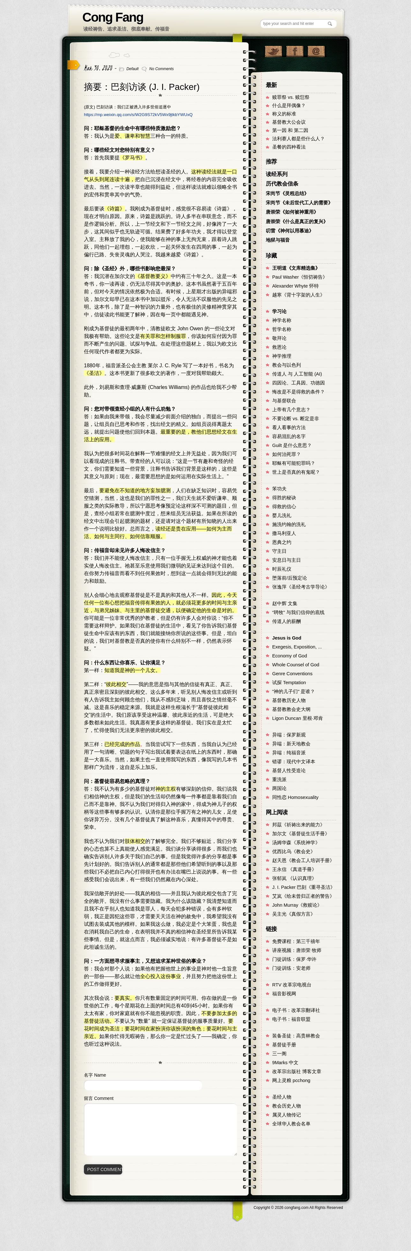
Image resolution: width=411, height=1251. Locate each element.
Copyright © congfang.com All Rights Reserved (298, 1207)
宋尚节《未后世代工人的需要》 (299, 202)
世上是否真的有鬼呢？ (296, 472)
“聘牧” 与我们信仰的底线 (298, 612)
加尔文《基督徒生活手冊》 (301, 833)
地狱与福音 (278, 240)
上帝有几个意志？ (291, 409)
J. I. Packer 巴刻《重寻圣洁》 (303, 887)
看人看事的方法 (289, 427)
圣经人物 (281, 1097)
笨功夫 (279, 488)
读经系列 (277, 174)
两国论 (279, 788)
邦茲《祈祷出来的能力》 (298, 824)
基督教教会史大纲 (291, 709)
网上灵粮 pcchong (291, 1080)
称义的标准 (284, 113)
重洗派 (279, 779)
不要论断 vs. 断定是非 (295, 418)
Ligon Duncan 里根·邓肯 (297, 718)
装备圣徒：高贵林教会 (296, 1035)
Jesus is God (286, 637)
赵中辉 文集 (284, 603)
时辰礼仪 (281, 569)
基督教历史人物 (289, 700)
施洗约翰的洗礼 (289, 524)
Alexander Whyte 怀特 (295, 286)
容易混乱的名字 (289, 436)
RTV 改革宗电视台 (291, 984)
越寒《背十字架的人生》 (298, 294)
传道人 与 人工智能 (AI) (297, 374)
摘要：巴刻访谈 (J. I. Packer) (141, 87)
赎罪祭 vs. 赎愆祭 (291, 97)
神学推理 (281, 356)
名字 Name (95, 1075)
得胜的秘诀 (284, 497)
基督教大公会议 (289, 122)
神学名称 (281, 320)
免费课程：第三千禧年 (296, 941)
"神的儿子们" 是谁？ (293, 691)
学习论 (279, 311)
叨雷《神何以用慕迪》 (290, 230)
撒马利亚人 (284, 533)
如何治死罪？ (286, 454)
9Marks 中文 (285, 1062)
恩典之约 (281, 542)
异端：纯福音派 (289, 752)
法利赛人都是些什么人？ (298, 138)
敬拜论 (279, 338)
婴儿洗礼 (281, 515)
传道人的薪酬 (286, 621)
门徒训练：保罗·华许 (294, 959)
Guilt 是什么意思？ (292, 445)
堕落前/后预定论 (289, 578)
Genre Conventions (292, 673)
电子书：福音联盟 (291, 1019)
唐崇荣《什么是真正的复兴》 (297, 221)
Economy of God (289, 655)
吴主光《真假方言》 (293, 914)
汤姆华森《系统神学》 (296, 842)
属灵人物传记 (286, 1114)
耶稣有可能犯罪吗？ (293, 463)
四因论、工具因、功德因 (298, 382)
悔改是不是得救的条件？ (298, 391)
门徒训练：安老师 (291, 968)
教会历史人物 (286, 1105)
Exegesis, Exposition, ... (297, 646)
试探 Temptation (289, 682)
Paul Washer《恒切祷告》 (299, 277)
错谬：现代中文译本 (293, 761)
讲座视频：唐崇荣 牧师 (296, 950)
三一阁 (279, 1053)
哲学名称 (281, 329)
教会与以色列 (286, 365)
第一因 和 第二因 (290, 130)
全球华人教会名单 (291, 1123)
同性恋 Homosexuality (295, 797)
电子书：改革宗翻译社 (296, 1010)
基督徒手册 (284, 1044)
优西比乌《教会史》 (293, 851)
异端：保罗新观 (289, 734)
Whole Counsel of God (295, 664)
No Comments (161, 69)
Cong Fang (112, 17)
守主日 (279, 551)
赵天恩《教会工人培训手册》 (303, 860)
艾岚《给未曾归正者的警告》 (303, 896)
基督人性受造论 (289, 770)
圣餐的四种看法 (289, 147)
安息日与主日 (286, 560)
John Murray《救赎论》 (297, 905)
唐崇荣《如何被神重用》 (292, 212)
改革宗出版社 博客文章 (296, 1071)
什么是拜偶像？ (289, 105)
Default (132, 69)
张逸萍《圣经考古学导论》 (301, 586)
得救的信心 (284, 506)
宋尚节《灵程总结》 (287, 193)
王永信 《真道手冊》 (294, 869)
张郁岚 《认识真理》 (294, 878)
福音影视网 (284, 993)
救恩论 (279, 347)
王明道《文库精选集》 (296, 268)
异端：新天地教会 (291, 743)
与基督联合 (284, 400)
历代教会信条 (282, 184)
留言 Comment (99, 1098)
